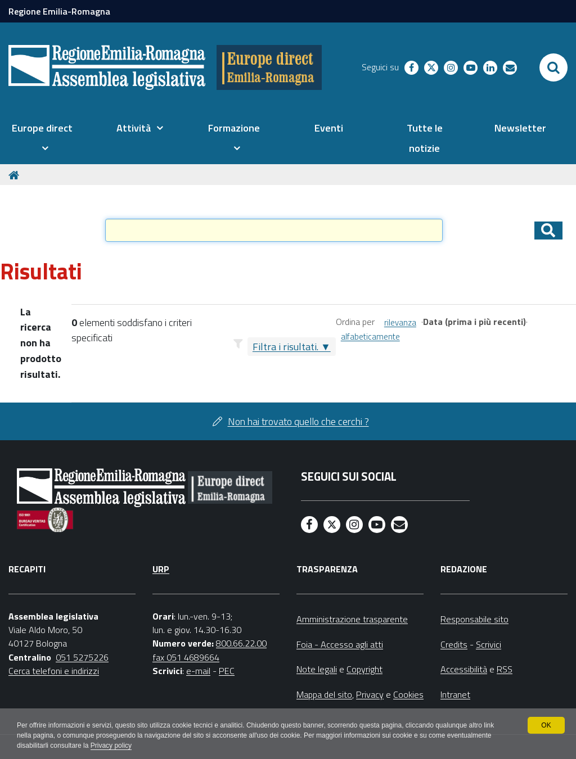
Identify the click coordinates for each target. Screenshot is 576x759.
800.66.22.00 (241, 643)
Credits (453, 644)
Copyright (364, 669)
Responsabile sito (474, 619)
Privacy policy (111, 745)
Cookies (408, 694)
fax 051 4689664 (185, 657)
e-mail (198, 670)
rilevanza (400, 322)
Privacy (370, 694)
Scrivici (488, 644)
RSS (504, 669)
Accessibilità (463, 669)
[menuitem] (41, 138)
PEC (227, 670)
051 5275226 (82, 657)
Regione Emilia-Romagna (59, 11)
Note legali (316, 669)
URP (160, 569)
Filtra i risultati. (285, 346)
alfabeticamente (370, 336)
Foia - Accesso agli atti (339, 644)
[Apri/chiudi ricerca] (553, 67)
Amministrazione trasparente (352, 619)
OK (546, 725)
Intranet (455, 694)
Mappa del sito (324, 694)
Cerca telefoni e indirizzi (53, 670)
